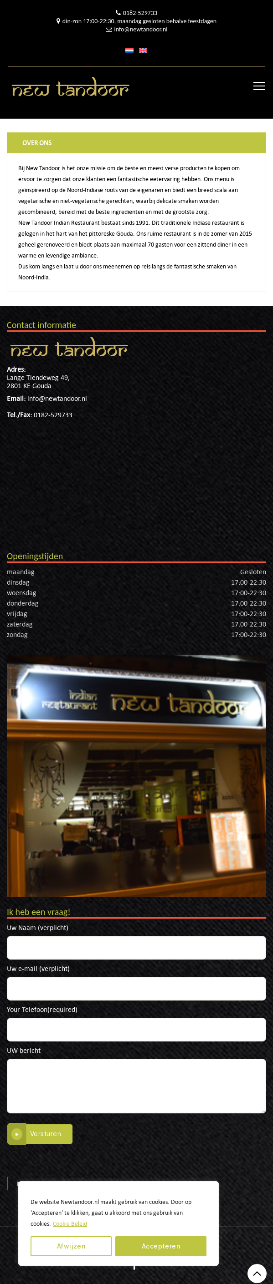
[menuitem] (129, 49)
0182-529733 (140, 13)
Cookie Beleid (70, 1223)
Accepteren (161, 1246)
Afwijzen (71, 1246)
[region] (118, 1223)
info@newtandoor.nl (141, 29)
